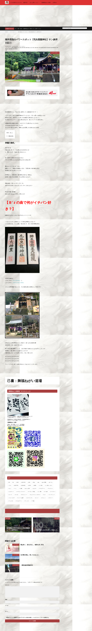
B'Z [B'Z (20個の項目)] (9, 482)
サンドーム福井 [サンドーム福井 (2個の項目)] (20, 497)
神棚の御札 (9, 136)
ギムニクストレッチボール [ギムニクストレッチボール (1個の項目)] (35, 494)
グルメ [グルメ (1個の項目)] (44, 494)
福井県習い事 (11, 48)
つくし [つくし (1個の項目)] (15, 488)
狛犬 (31, 47)
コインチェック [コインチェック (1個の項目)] (52, 494)
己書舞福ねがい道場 (45, 2)
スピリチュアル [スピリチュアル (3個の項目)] (29, 497)
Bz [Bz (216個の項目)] (13, 482)
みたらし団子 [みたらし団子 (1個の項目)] (27, 488)
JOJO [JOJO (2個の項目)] (17, 482)
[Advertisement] (46, 16)
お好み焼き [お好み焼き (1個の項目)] (23, 485)
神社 (33, 47)
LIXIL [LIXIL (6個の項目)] (29, 482)
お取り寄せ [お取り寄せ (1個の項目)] (16, 485)
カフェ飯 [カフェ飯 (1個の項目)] (45, 491)
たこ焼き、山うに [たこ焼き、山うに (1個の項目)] (48, 485)
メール (7, 605)
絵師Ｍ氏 (25, 2)
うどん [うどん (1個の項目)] (10, 485)
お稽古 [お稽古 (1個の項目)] (35, 485)
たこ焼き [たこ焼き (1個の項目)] (41, 485)
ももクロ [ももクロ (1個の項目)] (34, 488)
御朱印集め (28, 47)
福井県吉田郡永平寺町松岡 (45, 47)
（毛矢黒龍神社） (16, 280)
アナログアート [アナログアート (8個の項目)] (42, 488)
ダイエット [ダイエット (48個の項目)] (43, 497)
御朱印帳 (23, 47)
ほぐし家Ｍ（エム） (34, 2)
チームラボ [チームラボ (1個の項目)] (11, 500)
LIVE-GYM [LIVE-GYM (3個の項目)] (23, 482)
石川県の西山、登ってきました (29, 555)
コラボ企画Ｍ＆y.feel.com (16, 2)
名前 (6, 599)
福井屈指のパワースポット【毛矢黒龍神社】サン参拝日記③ (29, 31)
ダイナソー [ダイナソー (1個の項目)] (51, 497)
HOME (6, 31)
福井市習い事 (37, 47)
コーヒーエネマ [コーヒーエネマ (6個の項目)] (12, 497)
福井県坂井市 (53, 47)
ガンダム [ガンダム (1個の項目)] (16, 494)
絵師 (21, 28)
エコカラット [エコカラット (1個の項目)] (11, 491)
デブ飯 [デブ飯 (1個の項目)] (33, 500)
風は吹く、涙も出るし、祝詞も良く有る (32, 544)
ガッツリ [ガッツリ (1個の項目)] (10, 494)
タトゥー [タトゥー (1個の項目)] (37, 497)
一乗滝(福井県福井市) (26, 565)
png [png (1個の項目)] (38, 482)
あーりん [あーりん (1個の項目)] (50, 482)
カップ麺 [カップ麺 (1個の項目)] (39, 491)
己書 (18, 28)
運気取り (16, 48)
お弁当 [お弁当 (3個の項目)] (29, 485)
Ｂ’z (16, 28)
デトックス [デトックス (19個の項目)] (27, 500)
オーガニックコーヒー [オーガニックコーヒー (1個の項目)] (21, 491)
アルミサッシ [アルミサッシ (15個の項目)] (50, 488)
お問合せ (55, 2)
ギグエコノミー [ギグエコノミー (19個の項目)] (24, 494)
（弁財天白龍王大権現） (18, 282)
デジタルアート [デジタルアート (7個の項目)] (19, 500)
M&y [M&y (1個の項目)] (34, 482)
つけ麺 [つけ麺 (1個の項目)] (20, 488)
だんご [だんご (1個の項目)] (10, 488)
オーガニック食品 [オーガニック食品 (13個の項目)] (31, 491)
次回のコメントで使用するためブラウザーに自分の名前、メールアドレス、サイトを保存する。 (28, 617)
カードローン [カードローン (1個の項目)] (52, 491)
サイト (6, 611)
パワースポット (13, 31)
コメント (7, 584)
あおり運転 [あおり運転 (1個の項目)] (44, 482)
